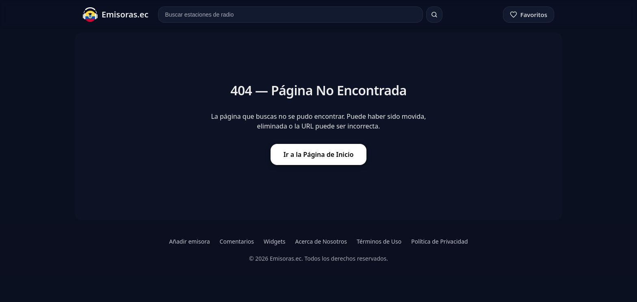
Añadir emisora (189, 241)
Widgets (275, 241)
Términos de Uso (379, 241)
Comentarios (237, 241)
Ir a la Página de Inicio (319, 154)
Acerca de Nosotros (321, 241)
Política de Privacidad (439, 241)
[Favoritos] (528, 14)
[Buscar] (434, 14)
